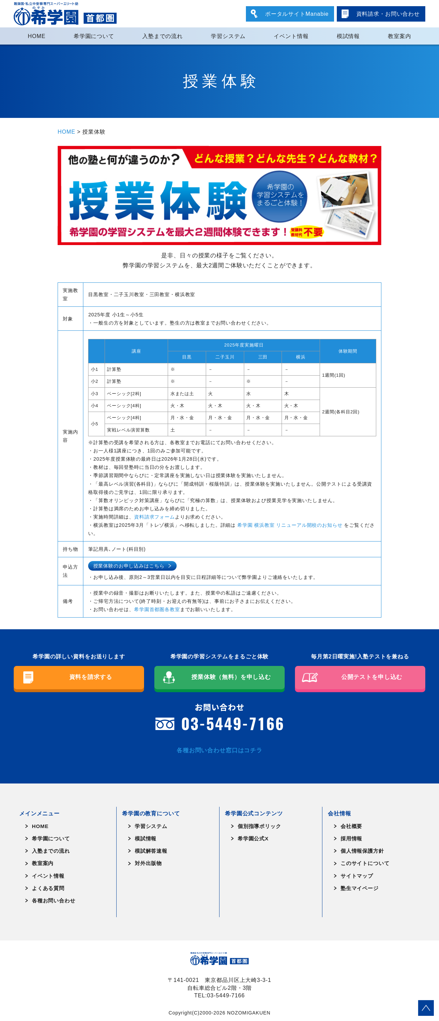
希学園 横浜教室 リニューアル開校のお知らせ (290, 525)
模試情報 (348, 36)
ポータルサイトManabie (297, 14)
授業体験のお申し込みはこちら (129, 566)
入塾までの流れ (162, 36)
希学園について (94, 36)
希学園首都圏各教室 (157, 609)
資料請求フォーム (154, 517)
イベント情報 (291, 36)
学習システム (228, 36)
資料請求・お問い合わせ (388, 14)
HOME (37, 36)
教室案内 (399, 36)
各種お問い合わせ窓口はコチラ (219, 750)
